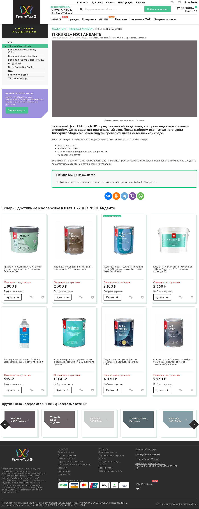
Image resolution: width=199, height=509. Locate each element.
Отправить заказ (165, 19)
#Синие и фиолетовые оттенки (132, 38)
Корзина (186, 7)
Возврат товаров (66, 458)
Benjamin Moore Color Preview (26, 59)
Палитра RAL (64, 474)
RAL (10, 42)
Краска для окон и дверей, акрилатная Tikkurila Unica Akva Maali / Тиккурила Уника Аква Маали (123, 268)
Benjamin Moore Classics (22, 56)
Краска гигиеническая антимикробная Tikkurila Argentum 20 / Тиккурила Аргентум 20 (173, 268)
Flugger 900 (15, 63)
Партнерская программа (111, 455)
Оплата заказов (66, 452)
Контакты (82, 2)
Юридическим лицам (109, 461)
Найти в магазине (157, 9)
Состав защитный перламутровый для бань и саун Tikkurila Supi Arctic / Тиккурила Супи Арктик (173, 361)
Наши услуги (125, 2)
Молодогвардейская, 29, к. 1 (150, 463)
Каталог (58, 18)
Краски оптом (106, 467)
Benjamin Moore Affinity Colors (22, 51)
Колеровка (89, 19)
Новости (121, 19)
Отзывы (102, 464)
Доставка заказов (67, 455)
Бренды (74, 19)
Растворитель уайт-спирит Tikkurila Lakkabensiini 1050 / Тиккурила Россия (24, 359)
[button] (5, 424)
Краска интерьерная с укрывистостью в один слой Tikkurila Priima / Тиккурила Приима (73, 361)
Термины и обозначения (70, 461)
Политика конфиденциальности (74, 464)
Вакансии (103, 449)
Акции (105, 18)
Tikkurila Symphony (19, 46)
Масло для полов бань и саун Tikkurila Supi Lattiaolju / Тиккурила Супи (73, 267)
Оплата (110, 2)
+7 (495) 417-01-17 (61, 10)
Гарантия (62, 467)
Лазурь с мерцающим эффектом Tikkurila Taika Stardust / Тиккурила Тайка (121, 361)
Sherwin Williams (18, 74)
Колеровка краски (108, 452)
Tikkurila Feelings (18, 78)
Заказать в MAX (140, 19)
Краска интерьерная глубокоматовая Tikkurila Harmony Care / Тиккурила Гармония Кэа (23, 268)
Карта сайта (64, 470)
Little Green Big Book (20, 67)
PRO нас (140, 2)
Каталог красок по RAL (110, 470)
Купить (13, 296)
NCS (10, 71)
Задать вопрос (16, 110)
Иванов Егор (190, 503)
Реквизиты (63, 449)
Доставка (97, 2)
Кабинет (191, 2)
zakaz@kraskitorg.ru (60, 7)
